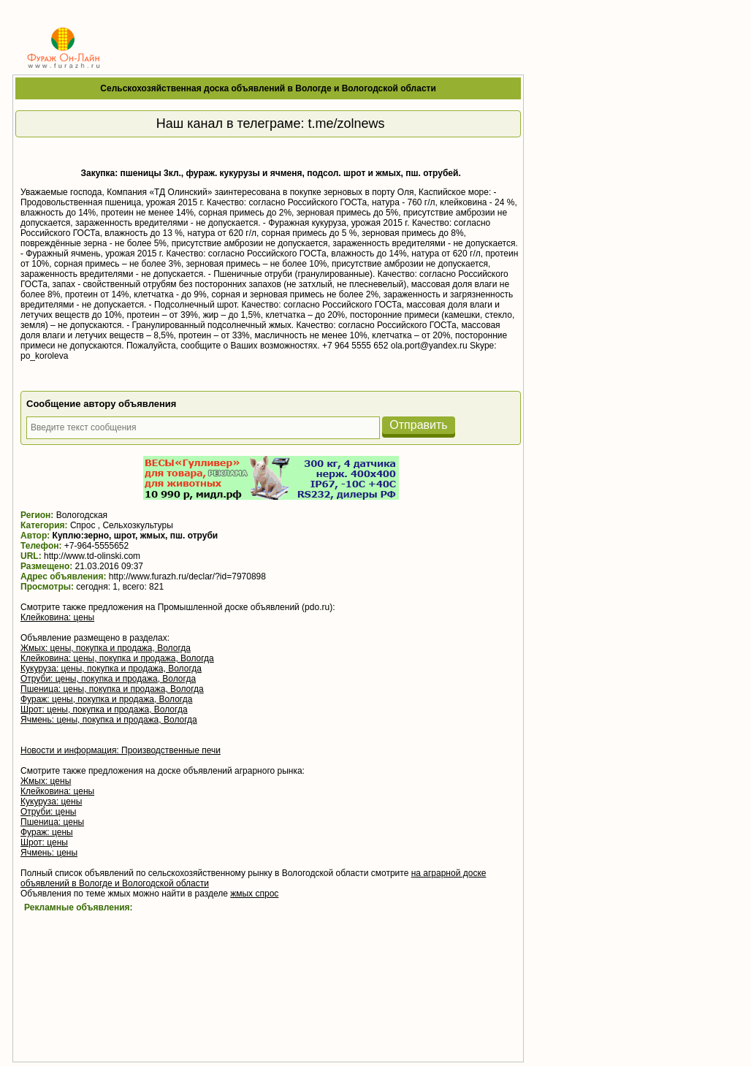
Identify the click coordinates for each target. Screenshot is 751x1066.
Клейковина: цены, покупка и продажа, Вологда (117, 658)
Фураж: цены (46, 832)
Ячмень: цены (48, 853)
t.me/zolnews (346, 123)
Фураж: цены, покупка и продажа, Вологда (106, 699)
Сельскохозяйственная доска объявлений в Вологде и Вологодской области (268, 88)
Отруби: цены (48, 812)
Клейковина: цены (57, 617)
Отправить (418, 425)
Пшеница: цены (52, 822)
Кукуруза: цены (51, 801)
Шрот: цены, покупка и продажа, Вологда (104, 709)
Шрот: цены (44, 842)
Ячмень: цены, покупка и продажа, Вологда (108, 720)
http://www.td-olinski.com (92, 556)
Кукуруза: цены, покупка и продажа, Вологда (111, 668)
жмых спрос (254, 893)
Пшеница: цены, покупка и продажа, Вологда (112, 689)
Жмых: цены (45, 781)
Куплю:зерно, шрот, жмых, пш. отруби (135, 535)
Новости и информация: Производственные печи (120, 750)
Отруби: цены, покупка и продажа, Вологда (108, 679)
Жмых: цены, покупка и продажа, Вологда (105, 648)
